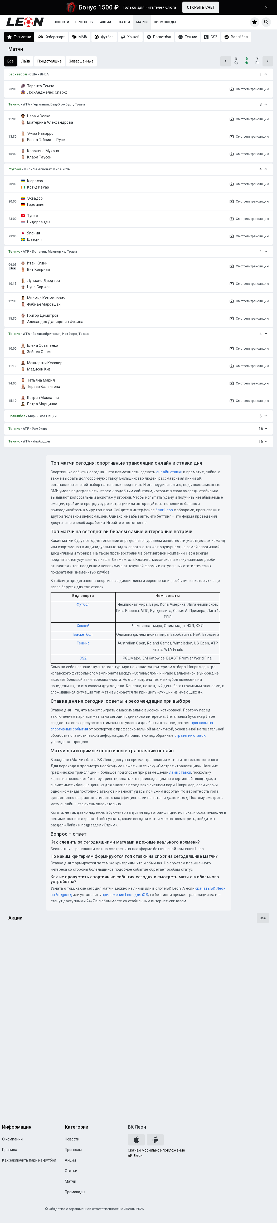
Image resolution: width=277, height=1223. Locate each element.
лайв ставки (180, 772)
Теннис (14, 104)
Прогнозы (84, 22)
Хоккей (83, 626)
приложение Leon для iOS (125, 895)
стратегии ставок (190, 735)
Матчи (142, 22)
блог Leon (164, 510)
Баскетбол (17, 74)
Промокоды (165, 22)
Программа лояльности (35, 1096)
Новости (61, 22)
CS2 (83, 658)
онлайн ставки (169, 472)
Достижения (22, 1032)
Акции (105, 22)
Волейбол (17, 416)
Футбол (14, 169)
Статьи (124, 22)
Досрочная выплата (31, 969)
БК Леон (137, 1127)
